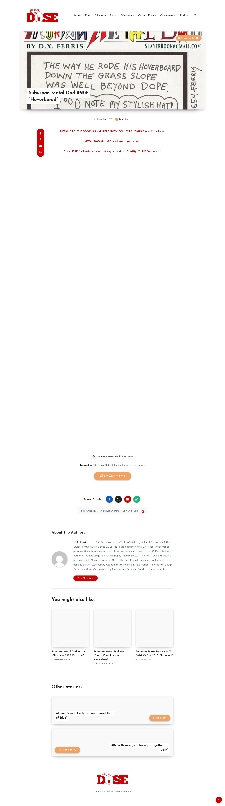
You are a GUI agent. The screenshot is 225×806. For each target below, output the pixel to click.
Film (87, 15)
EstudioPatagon (123, 791)
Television (100, 15)
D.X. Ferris (98, 465)
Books (113, 15)
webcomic (140, 465)
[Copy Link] (112, 510)
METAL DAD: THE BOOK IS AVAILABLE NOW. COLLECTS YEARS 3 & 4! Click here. (112, 131)
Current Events (147, 15)
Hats (107, 465)
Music (77, 15)
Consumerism (168, 15)
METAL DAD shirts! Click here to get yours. (112, 141)
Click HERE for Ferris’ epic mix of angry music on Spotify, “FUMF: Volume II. (112, 151)
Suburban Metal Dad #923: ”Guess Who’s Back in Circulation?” (110, 655)
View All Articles (85, 578)
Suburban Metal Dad (108, 457)
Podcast (185, 15)
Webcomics (127, 15)
